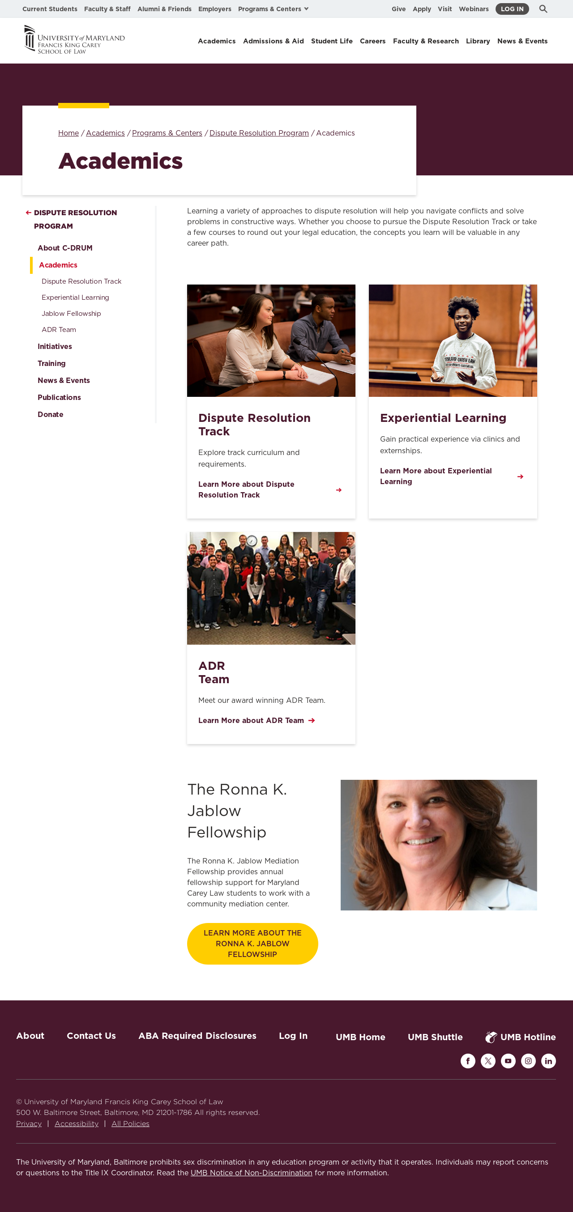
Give (399, 9)
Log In (512, 9)
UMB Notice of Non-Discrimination (251, 1173)
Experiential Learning (75, 297)
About (30, 1035)
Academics (217, 41)
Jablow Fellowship (71, 313)
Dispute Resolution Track (82, 281)
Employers (214, 9)
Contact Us (91, 1035)
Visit (445, 9)
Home (68, 133)
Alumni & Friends (164, 9)
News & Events (522, 41)
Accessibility (76, 1123)
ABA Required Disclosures (197, 1035)
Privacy (29, 1123)
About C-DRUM (65, 248)
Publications (59, 397)
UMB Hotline (520, 1037)
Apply (422, 9)
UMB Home (360, 1037)
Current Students (49, 9)
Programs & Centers (167, 133)
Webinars (474, 9)
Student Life (332, 41)
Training (52, 363)
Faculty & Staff (107, 9)
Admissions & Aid (273, 41)
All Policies (130, 1123)
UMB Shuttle (435, 1037)
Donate (51, 414)
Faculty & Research (426, 41)
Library (478, 41)
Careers (373, 41)
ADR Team (59, 330)
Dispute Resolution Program (259, 133)
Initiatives (55, 346)
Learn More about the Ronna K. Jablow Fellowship (253, 944)
